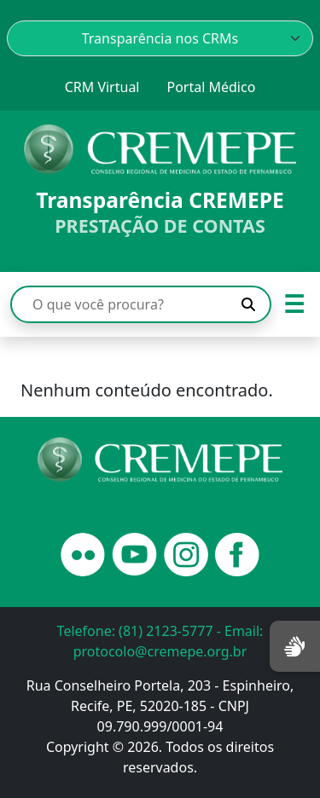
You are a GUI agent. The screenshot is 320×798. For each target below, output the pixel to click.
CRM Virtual (102, 87)
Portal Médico (210, 87)
